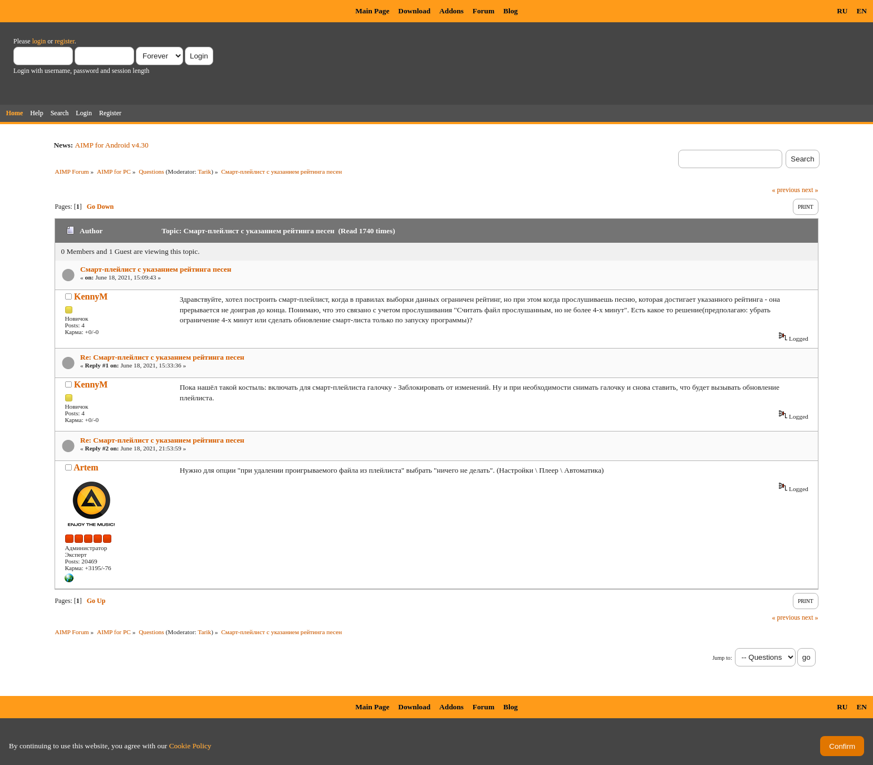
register (64, 41)
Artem (85, 467)
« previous (786, 190)
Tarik (204, 171)
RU (842, 11)
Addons (451, 11)
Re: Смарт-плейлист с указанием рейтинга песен (162, 357)
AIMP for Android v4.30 (112, 145)
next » (810, 190)
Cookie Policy (190, 746)
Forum (483, 11)
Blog (510, 11)
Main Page (372, 11)
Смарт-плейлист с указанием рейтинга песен (155, 269)
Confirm (842, 746)
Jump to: (722, 658)
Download (414, 11)
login (39, 41)
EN (861, 11)
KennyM (90, 296)
